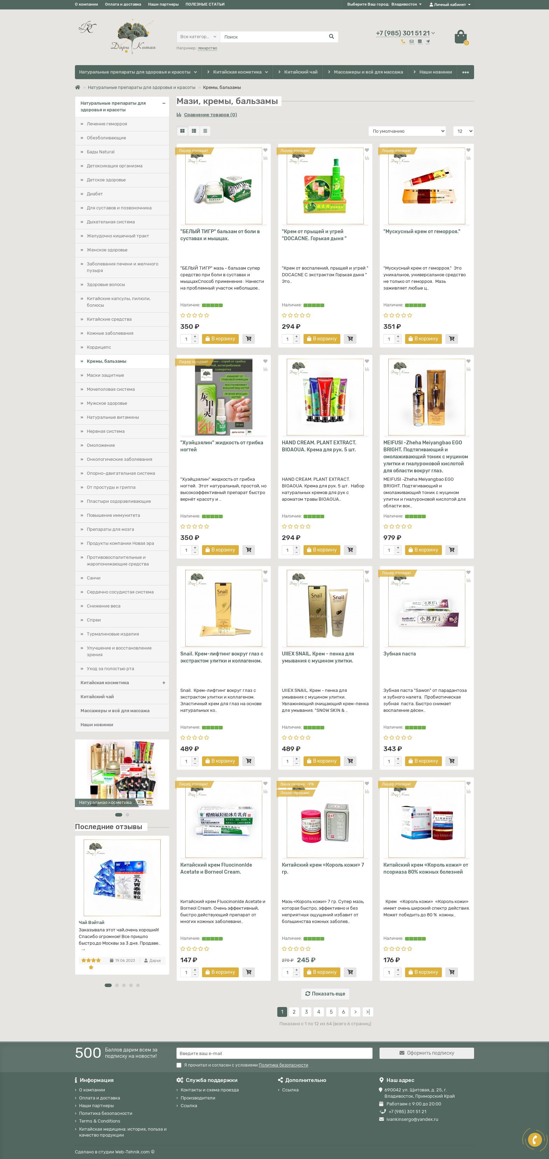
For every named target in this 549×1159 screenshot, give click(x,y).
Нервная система (106, 431)
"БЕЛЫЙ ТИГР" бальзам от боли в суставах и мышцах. (220, 235)
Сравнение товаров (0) (206, 114)
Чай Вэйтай (91, 922)
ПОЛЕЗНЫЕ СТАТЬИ (205, 4)
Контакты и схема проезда (210, 1089)
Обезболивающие (106, 137)
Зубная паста (399, 654)
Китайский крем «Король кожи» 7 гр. (323, 868)
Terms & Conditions (99, 1121)
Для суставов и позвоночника (119, 207)
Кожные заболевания (110, 333)
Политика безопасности (105, 1113)
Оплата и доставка (123, 4)
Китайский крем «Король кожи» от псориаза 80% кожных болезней (425, 868)
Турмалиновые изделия (113, 634)
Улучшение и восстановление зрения (119, 651)
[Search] (279, 37)
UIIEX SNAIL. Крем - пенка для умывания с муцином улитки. (318, 657)
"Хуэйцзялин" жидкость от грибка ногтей (221, 446)
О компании (86, 4)
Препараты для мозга (110, 529)
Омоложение (101, 445)
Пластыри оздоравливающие (119, 501)
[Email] (274, 1053)
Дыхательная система (111, 221)
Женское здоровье (107, 249)
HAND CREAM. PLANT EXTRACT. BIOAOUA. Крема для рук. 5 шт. (319, 446)
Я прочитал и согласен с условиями (242, 1065)
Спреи (94, 620)
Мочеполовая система (111, 389)
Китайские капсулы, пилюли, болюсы (119, 302)
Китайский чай (297, 72)
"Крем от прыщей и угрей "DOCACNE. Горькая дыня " (314, 235)
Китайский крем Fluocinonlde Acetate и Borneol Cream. (216, 868)
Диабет (95, 193)
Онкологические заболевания (119, 459)
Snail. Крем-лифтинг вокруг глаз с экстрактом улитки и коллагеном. (221, 657)
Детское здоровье (106, 179)
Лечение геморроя (107, 123)
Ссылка (189, 1105)
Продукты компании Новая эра (120, 543)
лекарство (207, 48)
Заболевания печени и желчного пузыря (122, 267)
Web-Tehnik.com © (135, 1151)
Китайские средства (109, 319)
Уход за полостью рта (110, 668)
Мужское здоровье (107, 403)
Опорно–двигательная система (121, 473)
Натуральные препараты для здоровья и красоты (134, 72)
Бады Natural (100, 151)
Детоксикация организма (115, 165)
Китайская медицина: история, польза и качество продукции (123, 1132)
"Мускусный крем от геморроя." (421, 232)
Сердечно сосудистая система (120, 592)
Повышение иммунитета (113, 515)
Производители (198, 1098)
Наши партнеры (163, 4)
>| (368, 1012)
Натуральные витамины (113, 417)
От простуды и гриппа (111, 487)
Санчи (93, 578)
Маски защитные (105, 375)
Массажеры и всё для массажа (365, 72)
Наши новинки (432, 72)
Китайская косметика (234, 72)
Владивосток (404, 4)
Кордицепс (99, 347)
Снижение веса (103, 606)
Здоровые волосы (106, 284)
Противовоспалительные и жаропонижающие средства (118, 561)
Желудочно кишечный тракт (118, 235)
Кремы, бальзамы (106, 361)
